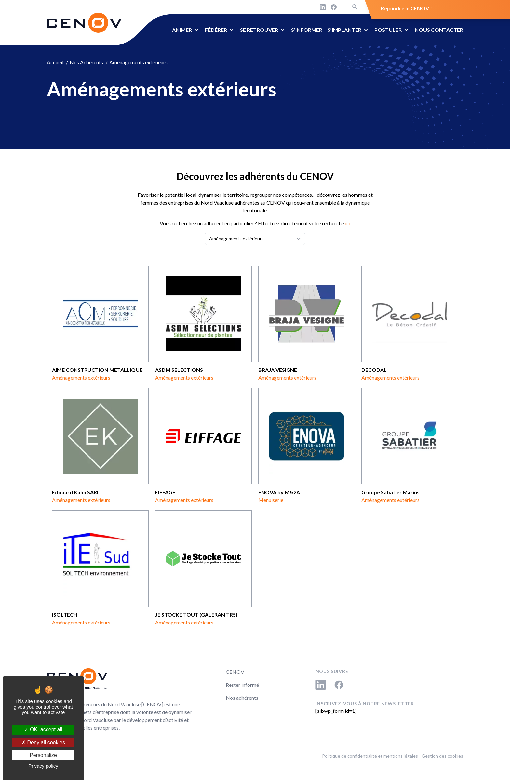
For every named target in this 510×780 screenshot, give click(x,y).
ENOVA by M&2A (279, 492)
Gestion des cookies (442, 756)
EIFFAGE (165, 492)
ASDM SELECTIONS (179, 370)
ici (347, 223)
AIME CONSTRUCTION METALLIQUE (97, 370)
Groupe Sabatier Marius (390, 492)
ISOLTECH (64, 614)
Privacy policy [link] (43, 766)
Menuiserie (270, 500)
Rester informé (242, 685)
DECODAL (374, 370)
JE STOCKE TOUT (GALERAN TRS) (196, 614)
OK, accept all (43, 729)
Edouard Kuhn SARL (76, 492)
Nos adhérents (242, 698)
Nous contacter (439, 30)
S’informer (306, 30)
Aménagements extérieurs (81, 377)
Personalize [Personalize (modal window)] (43, 755)
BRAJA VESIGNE (277, 370)
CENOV (235, 672)
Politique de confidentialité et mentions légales (370, 756)
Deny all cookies (43, 742)
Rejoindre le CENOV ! (406, 8)
